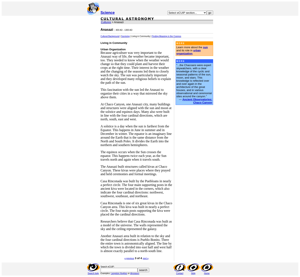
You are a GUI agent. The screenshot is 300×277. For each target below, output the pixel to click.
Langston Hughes (119, 273)
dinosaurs (134, 273)
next (145, 258)
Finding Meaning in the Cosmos (166, 36)
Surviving (125, 36)
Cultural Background (110, 36)
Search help (93, 273)
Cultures (106, 22)
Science (108, 13)
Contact (179, 273)
